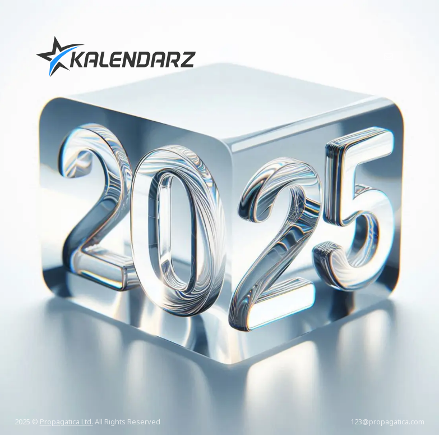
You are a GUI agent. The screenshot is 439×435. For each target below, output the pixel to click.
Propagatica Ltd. (66, 421)
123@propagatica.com (387, 421)
